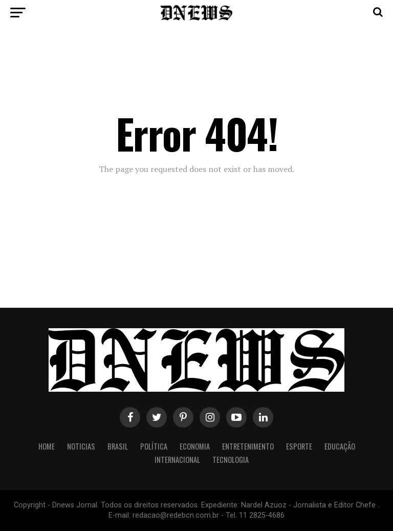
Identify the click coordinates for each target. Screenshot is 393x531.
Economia (195, 446)
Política (153, 446)
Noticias (81, 446)
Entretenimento (248, 446)
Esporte (299, 446)
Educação (339, 446)
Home (46, 446)
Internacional (177, 459)
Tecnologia (230, 459)
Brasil (117, 446)
